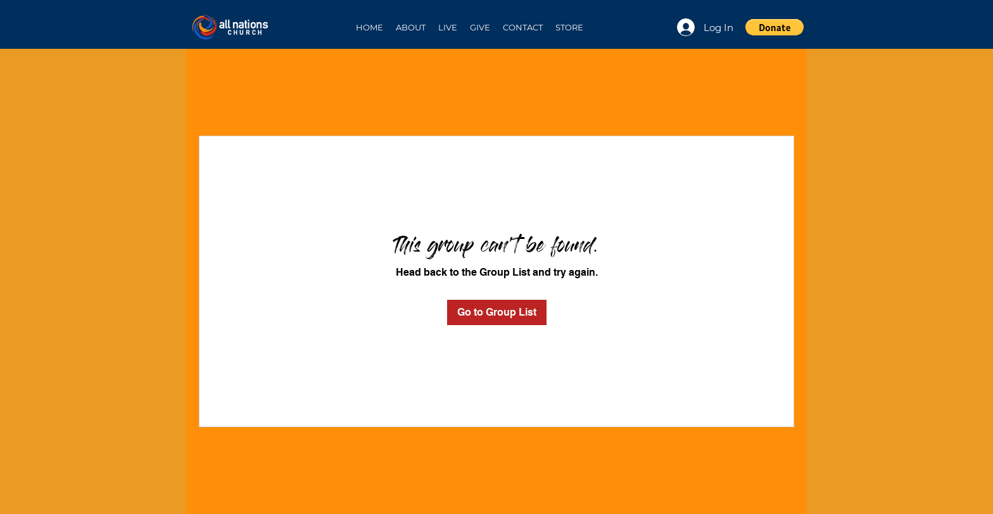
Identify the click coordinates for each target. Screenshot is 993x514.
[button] (410, 27)
